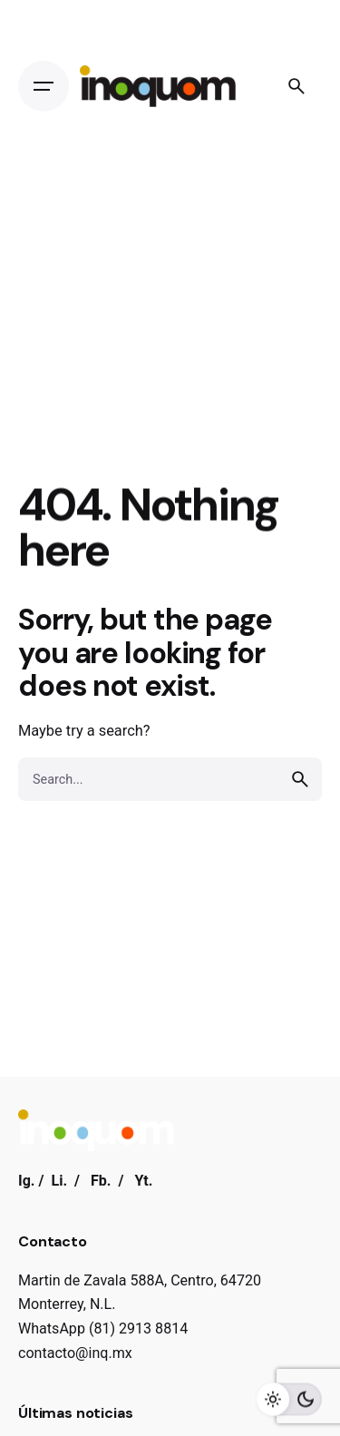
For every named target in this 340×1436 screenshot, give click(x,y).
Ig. (26, 1180)
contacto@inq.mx (75, 1353)
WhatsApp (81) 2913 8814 (103, 1328)
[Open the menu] (43, 86)
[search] (300, 779)
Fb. (101, 1180)
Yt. (143, 1180)
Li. (59, 1180)
